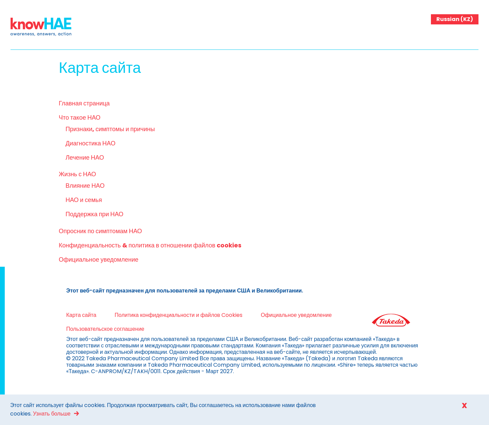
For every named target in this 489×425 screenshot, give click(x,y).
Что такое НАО (80, 117)
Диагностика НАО (90, 143)
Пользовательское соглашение (105, 329)
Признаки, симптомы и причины (110, 129)
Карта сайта (81, 315)
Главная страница (84, 103)
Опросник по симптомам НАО (100, 231)
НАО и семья (84, 200)
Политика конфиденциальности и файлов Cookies (178, 315)
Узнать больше (52, 414)
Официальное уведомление (98, 259)
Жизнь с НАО (77, 174)
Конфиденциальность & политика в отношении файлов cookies (150, 245)
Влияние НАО (85, 185)
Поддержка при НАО (94, 214)
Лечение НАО (85, 157)
